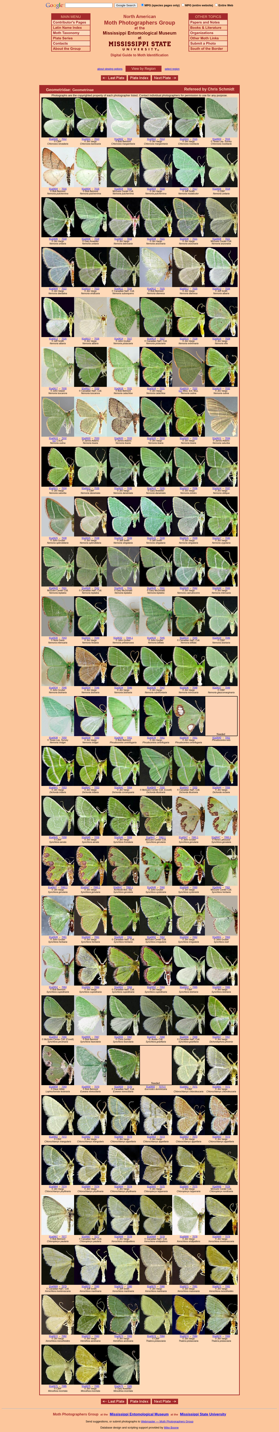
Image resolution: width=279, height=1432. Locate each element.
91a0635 (151, 688)
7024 (129, 288)
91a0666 (217, 1186)
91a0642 (118, 787)
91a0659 (86, 1087)
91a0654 (53, 1037)
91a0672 (217, 1286)
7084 (162, 1336)
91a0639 (118, 738)
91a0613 (217, 288)
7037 (227, 488)
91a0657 (217, 1037)
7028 (194, 339)
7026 (227, 288)
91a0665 (151, 1186)
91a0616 (217, 339)
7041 (63, 588)
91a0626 (118, 538)
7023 (96, 288)
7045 (162, 638)
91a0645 (53, 837)
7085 (63, 1386)
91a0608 (151, 239)
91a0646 (118, 837)
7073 (129, 1137)
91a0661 (184, 1087)
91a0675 (53, 1386)
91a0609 (53, 288)
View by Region (143, 68)
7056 (227, 787)
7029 (227, 339)
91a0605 (184, 189)
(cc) (180, 391)
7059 (129, 837)
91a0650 (151, 937)
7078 (129, 1236)
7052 (227, 738)
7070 (96, 1087)
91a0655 (86, 1037)
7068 (162, 1037)
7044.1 (129, 638)
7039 (129, 538)
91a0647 (150, 837)
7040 (227, 538)
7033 (96, 438)
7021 (162, 239)
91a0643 (151, 787)
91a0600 (53, 139)
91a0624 (217, 488)
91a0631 (86, 638)
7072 (63, 1137)
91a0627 (217, 538)
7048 (194, 688)
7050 (63, 738)
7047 (162, 688)
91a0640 (217, 738)
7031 (129, 388)
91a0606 (217, 189)
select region (172, 68)
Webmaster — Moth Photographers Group (167, 1421)
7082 (227, 1286)
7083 (96, 1336)
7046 (227, 638)
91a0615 (184, 339)
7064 (63, 987)
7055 (162, 787)
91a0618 (118, 388)
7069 (63, 1087)
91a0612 (151, 288)
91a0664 (53, 1186)
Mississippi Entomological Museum (139, 1414)
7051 (129, 738)
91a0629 (184, 588)
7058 (63, 837)
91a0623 (184, 488)
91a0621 (217, 438)
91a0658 (53, 1087)
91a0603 (184, 139)
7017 (194, 189)
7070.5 (162, 1087)
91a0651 (217, 937)
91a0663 (118, 1137)
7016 (63, 189)
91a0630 (217, 588)
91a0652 (53, 987)
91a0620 (86, 438)
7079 (227, 1236)
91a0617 (53, 388)
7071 (194, 1087)
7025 (162, 288)
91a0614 (118, 339)
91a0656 (151, 1037)
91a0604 (53, 189)
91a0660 (150, 1087)
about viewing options (109, 68)
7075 (162, 1186)
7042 (194, 588)
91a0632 (117, 638)
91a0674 (151, 1336)
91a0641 (53, 787)
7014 (129, 139)
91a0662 (53, 1137)
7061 (227, 887)
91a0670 (86, 1286)
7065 (194, 987)
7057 (227, 1037)
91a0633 (151, 638)
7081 (194, 1286)
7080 (96, 1286)
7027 (129, 339)
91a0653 (184, 987)
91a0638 (53, 738)
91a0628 (53, 588)
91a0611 (118, 288)
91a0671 (184, 1286)
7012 (63, 139)
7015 (194, 139)
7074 (63, 1186)
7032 (194, 388)
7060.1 (162, 837)
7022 (63, 288)
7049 (227, 688)
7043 (227, 588)
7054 (129, 787)
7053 (63, 787)
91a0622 (86, 488)
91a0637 (217, 688)
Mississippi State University (203, 1414)
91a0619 (184, 388)
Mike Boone (171, 1427)
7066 (63, 1037)
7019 (129, 239)
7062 (162, 937)
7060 (162, 887)
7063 (227, 937)
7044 (96, 638)
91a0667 (53, 1236)
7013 (96, 139)
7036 (194, 488)
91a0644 (217, 787)
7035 (96, 488)
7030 (63, 388)
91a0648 (151, 887)
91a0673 (86, 1336)
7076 (227, 1186)
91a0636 (184, 688)
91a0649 (217, 887)
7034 (227, 438)
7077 (63, 1236)
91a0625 (53, 538)
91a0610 (86, 288)
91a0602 (118, 139)
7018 (227, 189)
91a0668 (118, 1236)
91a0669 (217, 1236)
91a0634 (217, 638)
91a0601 (86, 139)
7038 (63, 538)
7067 (96, 1037)
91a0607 (118, 239)
